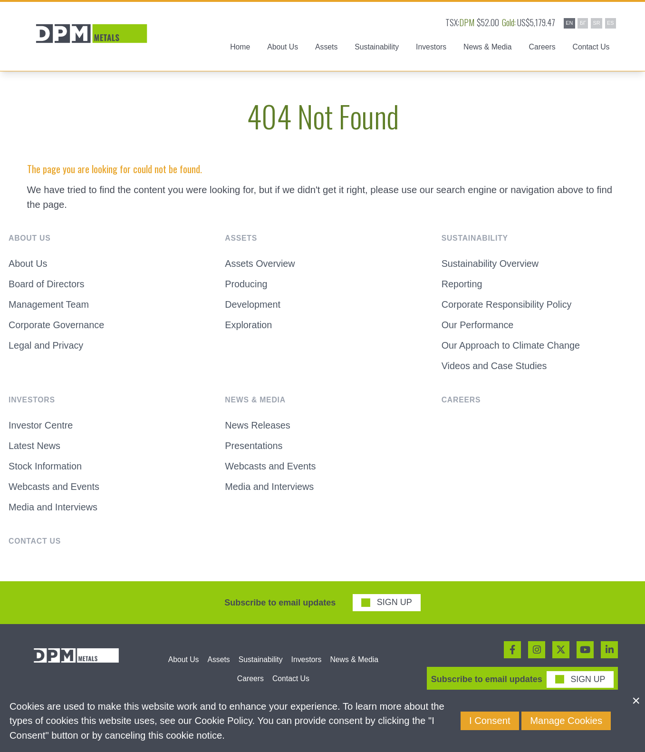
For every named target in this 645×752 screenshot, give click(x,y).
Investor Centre (41, 430)
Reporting (462, 287)
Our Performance (478, 328)
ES (610, 23)
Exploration (249, 328)
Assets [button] (326, 48)
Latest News (35, 450)
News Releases (258, 430)
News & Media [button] (487, 48)
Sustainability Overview (491, 266)
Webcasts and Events (55, 492)
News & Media (354, 665)
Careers (542, 48)
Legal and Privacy (47, 349)
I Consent (489, 720)
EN (569, 23)
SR (596, 23)
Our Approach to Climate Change (512, 349)
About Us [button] (282, 48)
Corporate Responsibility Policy (508, 308)
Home (240, 48)
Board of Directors (47, 287)
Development (253, 308)
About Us (28, 266)
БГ (583, 23)
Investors (306, 665)
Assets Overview (261, 266)
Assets (218, 665)
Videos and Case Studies (495, 370)
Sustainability (261, 665)
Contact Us (591, 48)
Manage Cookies (566, 720)
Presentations (254, 450)
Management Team (50, 308)
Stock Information (46, 471)
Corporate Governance (57, 328)
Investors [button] (431, 48)
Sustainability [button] (377, 48)
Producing (246, 287)
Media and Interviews (54, 513)
